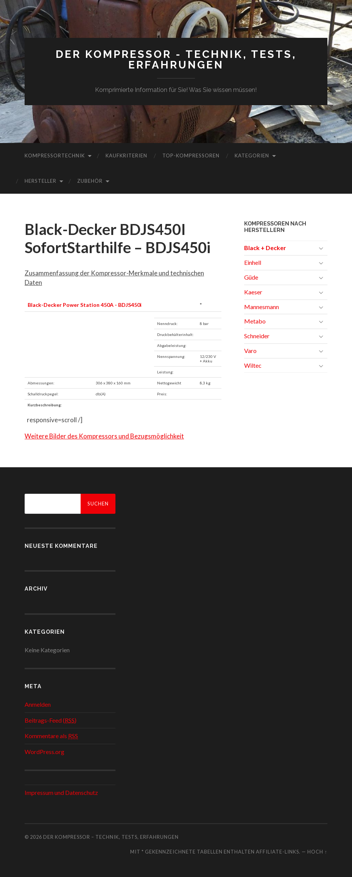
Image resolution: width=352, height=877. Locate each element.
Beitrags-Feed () (50, 720)
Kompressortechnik (55, 155)
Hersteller (40, 181)
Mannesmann (261, 306)
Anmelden (38, 704)
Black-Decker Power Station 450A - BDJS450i (85, 305)
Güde (251, 277)
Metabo (255, 321)
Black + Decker (265, 247)
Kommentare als (51, 735)
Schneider (256, 335)
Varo (250, 350)
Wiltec (253, 365)
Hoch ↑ (317, 852)
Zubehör (90, 181)
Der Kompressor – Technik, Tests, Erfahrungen (111, 837)
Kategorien (252, 155)
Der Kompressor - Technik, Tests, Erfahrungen (176, 59)
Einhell (252, 262)
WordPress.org (44, 751)
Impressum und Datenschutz (61, 792)
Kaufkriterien (126, 155)
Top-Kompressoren (191, 155)
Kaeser (253, 291)
